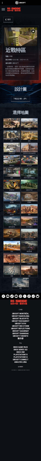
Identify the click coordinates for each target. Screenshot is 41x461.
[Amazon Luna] (20, 362)
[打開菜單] (3, 9)
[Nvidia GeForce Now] (20, 371)
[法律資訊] (20, 454)
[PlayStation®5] (20, 355)
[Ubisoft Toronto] (20, 336)
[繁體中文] (20, 411)
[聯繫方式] (20, 445)
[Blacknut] (20, 373)
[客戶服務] (20, 440)
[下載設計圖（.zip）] (20, 99)
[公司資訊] (20, 435)
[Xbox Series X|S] (20, 350)
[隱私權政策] (20, 448)
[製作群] (20, 338)
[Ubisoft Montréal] (20, 314)
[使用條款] (20, 451)
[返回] (8, 19)
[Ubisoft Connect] (20, 432)
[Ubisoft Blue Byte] (20, 318)
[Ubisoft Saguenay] (20, 331)
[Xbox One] (20, 352)
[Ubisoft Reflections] (20, 328)
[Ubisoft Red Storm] (20, 326)
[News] (20, 438)
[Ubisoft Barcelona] (20, 316)
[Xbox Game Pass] (20, 347)
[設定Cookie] (20, 457)
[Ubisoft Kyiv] (20, 323)
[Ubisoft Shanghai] (20, 333)
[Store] (20, 430)
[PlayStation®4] (20, 357)
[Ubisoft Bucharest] (20, 321)
